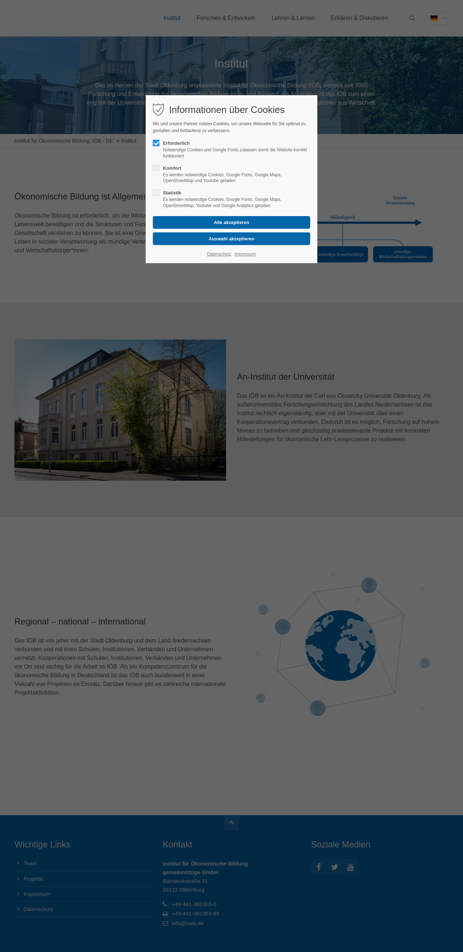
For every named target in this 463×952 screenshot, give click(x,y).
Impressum (245, 254)
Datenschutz (219, 254)
